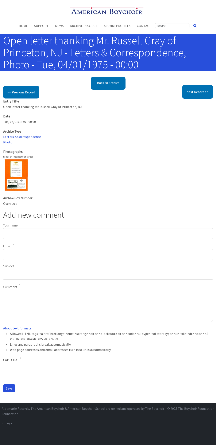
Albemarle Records (15, 408)
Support (41, 26)
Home (23, 26)
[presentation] (35, 372)
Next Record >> (197, 92)
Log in (9, 423)
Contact (144, 26)
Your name (10, 225)
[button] (15, 175)
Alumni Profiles (117, 26)
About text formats (17, 328)
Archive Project (83, 26)
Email (7, 246)
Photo (7, 142)
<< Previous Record (21, 92)
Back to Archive (108, 83)
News (59, 26)
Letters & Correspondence (22, 137)
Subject (8, 266)
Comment (10, 287)
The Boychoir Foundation (196, 408)
